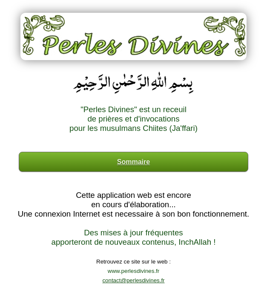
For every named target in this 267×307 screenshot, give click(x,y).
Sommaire (133, 161)
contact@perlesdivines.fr (133, 280)
